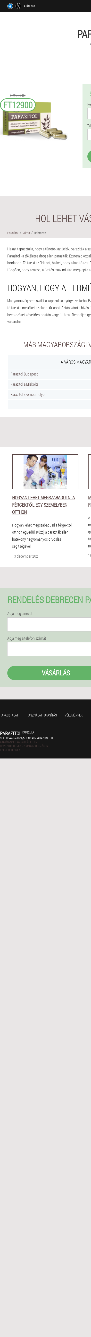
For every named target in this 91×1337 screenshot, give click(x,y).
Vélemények (74, 715)
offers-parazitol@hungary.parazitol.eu (26, 738)
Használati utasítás (41, 715)
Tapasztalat (9, 715)
